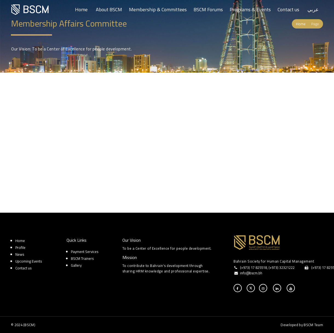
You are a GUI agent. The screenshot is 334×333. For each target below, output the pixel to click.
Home (81, 9)
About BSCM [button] (109, 9)
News (19, 254)
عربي (313, 9)
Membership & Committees (158, 9)
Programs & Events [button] (250, 9)
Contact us (288, 9)
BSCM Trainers (82, 258)
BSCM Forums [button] (208, 9)
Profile (20, 247)
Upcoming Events (28, 261)
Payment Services (84, 251)
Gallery (76, 265)
